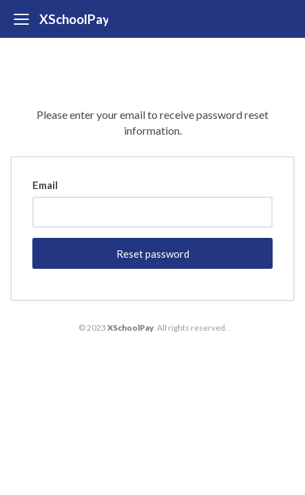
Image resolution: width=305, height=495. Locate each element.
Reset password (152, 254)
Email (45, 185)
